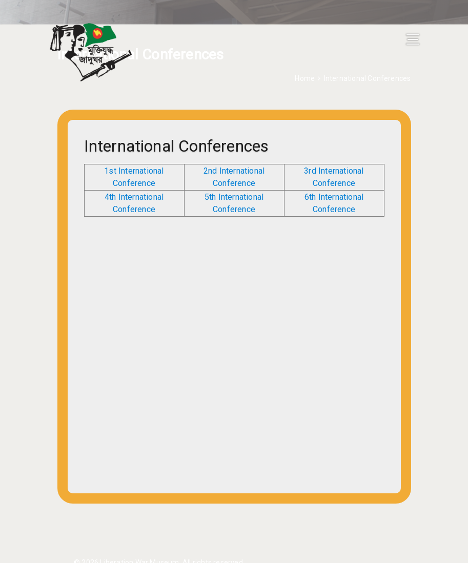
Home (305, 78)
